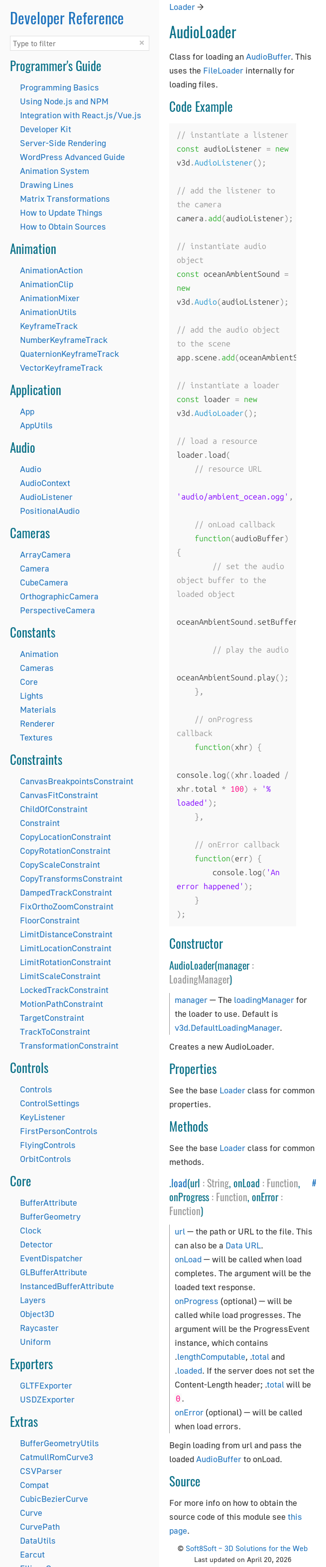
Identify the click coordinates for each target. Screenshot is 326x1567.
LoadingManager (199, 979)
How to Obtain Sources (63, 226)
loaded (189, 1370)
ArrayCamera (45, 554)
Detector (36, 1244)
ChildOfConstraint (54, 809)
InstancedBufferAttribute (67, 1286)
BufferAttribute (48, 1202)
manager (191, 999)
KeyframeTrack (49, 326)
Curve (31, 1512)
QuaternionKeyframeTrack (69, 353)
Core (29, 681)
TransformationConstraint (69, 1045)
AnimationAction (51, 270)
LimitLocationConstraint (65, 948)
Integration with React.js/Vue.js (80, 115)
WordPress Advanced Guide (72, 157)
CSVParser (41, 1471)
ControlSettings (50, 1103)
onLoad (188, 1259)
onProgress (196, 1301)
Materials (38, 709)
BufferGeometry (50, 1216)
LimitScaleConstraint (60, 976)
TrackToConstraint (55, 1031)
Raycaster (39, 1327)
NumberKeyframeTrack (64, 339)
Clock (30, 1230)
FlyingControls (48, 1145)
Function (282, 1182)
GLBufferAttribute (53, 1272)
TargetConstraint (52, 1017)
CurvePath (40, 1526)
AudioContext (45, 483)
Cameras (37, 667)
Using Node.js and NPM (64, 101)
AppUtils (36, 425)
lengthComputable (211, 1356)
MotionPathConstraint (61, 1003)
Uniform (35, 1341)
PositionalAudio (50, 510)
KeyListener (42, 1117)
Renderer (37, 723)
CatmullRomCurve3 (56, 1457)
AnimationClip (46, 284)
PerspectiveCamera (57, 610)
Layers (33, 1300)
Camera (34, 568)
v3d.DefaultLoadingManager (227, 1027)
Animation (39, 654)
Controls (36, 1089)
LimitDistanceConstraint (66, 934)
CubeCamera (44, 582)
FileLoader (223, 70)
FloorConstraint (50, 920)
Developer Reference (67, 17)
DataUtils (38, 1540)
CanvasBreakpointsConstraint (76, 781)
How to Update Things (61, 212)
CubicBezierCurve (54, 1498)
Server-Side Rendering (63, 143)
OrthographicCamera (59, 596)
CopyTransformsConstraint (71, 878)
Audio (30, 469)
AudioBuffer (268, 56)
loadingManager (264, 999)
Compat (34, 1485)
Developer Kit (45, 129)
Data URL (243, 1245)
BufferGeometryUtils (59, 1443)
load (179, 1182)
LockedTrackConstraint (64, 990)
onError (189, 1412)
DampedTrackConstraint (66, 892)
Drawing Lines (47, 184)
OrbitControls (45, 1159)
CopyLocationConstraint (65, 836)
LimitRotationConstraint (65, 962)
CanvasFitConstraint (59, 795)
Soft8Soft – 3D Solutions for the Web (247, 1548)
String (218, 1182)
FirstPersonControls (59, 1131)
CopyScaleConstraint (60, 864)
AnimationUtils (48, 312)
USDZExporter (47, 1399)
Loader (182, 6)
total (260, 1356)
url (180, 1231)
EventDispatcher (51, 1258)
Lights (31, 695)
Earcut (32, 1554)
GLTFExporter (46, 1385)
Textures (36, 737)
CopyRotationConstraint (65, 850)
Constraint (40, 823)
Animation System (54, 170)
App (27, 411)
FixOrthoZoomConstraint (66, 906)
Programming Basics (59, 87)
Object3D (37, 1314)
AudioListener (46, 497)
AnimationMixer (50, 298)
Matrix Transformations (65, 198)
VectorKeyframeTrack (61, 367)
